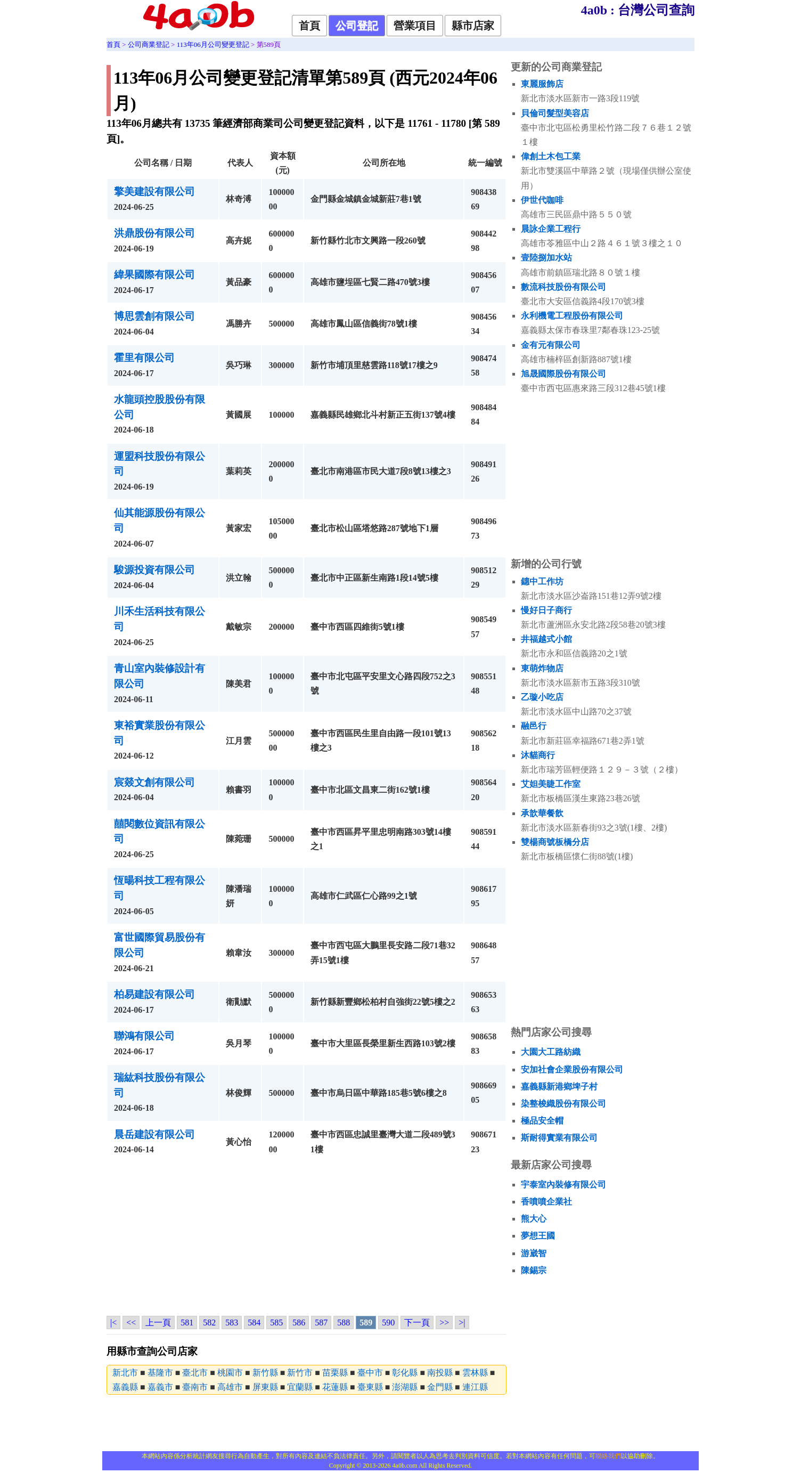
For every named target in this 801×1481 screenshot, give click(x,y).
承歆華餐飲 (542, 813)
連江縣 (475, 1387)
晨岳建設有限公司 (154, 1134)
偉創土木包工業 (551, 156)
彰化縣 (405, 1372)
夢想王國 (538, 1235)
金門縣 (440, 1387)
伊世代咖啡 (542, 200)
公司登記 (357, 25)
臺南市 (195, 1387)
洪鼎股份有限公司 (154, 233)
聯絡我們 (608, 1456)
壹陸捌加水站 (546, 257)
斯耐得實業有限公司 (559, 1137)
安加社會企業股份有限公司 (572, 1069)
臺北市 (195, 1372)
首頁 (309, 25)
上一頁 (158, 1322)
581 (187, 1322)
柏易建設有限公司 (154, 994)
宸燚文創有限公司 (154, 782)
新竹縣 (265, 1372)
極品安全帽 (542, 1120)
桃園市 (230, 1372)
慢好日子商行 (546, 610)
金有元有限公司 (551, 344)
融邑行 (533, 725)
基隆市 (160, 1372)
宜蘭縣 (300, 1387)
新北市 (125, 1372)
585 (276, 1322)
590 (388, 1322)
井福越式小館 (546, 639)
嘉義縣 (125, 1387)
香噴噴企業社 (546, 1201)
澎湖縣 (405, 1387)
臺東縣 (370, 1387)
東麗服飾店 (542, 83)
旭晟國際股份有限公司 (563, 373)
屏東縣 (265, 1387)
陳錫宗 (533, 1270)
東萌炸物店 (542, 668)
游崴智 (533, 1253)
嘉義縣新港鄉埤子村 (559, 1086)
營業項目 (415, 25)
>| (462, 1322)
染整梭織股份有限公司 (563, 1103)
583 (231, 1322)
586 (298, 1322)
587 (321, 1322)
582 (209, 1322)
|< (113, 1322)
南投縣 (440, 1372)
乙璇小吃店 (542, 697)
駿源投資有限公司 (154, 569)
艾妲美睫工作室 (551, 783)
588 (343, 1322)
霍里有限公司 (144, 357)
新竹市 (300, 1372)
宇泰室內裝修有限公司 (563, 1184)
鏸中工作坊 (542, 581)
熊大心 (533, 1218)
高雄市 (230, 1387)
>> (444, 1322)
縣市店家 (473, 25)
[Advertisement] (306, 1238)
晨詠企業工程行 (551, 228)
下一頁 (417, 1322)
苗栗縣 (335, 1372)
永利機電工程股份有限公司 (572, 315)
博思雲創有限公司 (154, 316)
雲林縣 (475, 1372)
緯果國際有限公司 (154, 274)
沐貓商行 (538, 755)
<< (131, 1322)
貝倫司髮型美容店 (555, 113)
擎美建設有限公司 (154, 191)
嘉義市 (160, 1387)
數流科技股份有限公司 (563, 286)
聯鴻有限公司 (144, 1035)
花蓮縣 (335, 1387)
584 (254, 1322)
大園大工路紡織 (551, 1051)
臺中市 (370, 1372)
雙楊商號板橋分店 (555, 842)
